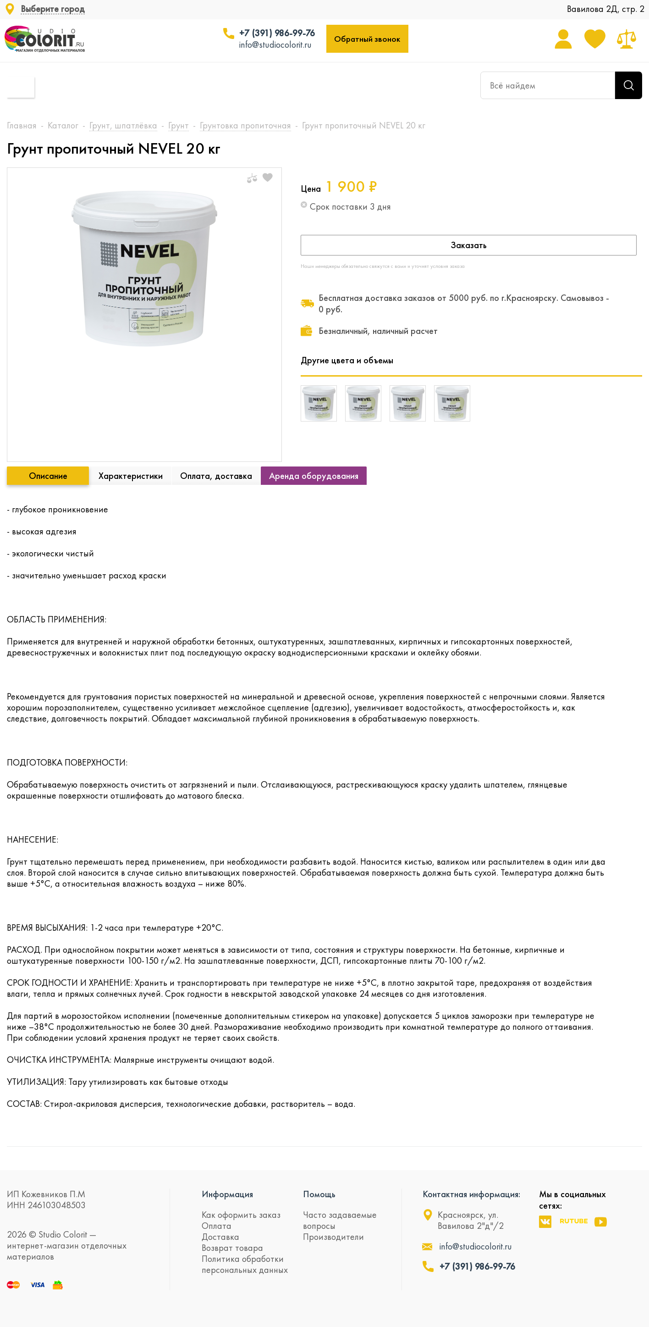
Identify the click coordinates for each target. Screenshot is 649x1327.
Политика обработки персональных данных (245, 1264)
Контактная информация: (471, 1193)
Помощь (319, 1193)
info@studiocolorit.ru (275, 44)
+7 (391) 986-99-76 (277, 33)
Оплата (216, 1225)
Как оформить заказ (241, 1214)
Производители (333, 1236)
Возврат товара (232, 1247)
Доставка (220, 1236)
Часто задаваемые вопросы (340, 1220)
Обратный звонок (367, 38)
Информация (227, 1193)
